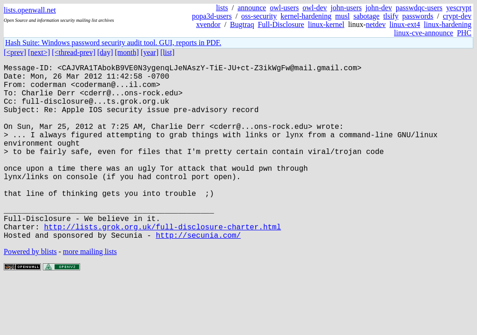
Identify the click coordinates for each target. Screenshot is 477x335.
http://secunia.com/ (198, 274)
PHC (464, 33)
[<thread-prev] (73, 52)
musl (342, 16)
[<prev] (15, 52)
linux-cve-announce (423, 33)
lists (222, 8)
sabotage (367, 16)
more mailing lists (90, 291)
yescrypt (458, 8)
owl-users (284, 8)
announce (252, 8)
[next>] (39, 52)
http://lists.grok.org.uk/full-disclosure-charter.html (162, 264)
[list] (167, 52)
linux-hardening (447, 24)
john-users (346, 8)
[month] (127, 52)
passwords (418, 16)
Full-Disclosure (281, 24)
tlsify (391, 16)
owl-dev (314, 8)
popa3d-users (212, 16)
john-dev (379, 8)
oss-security (259, 16)
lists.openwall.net (30, 10)
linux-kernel (326, 24)
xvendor (208, 24)
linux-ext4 (404, 24)
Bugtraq (242, 24)
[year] (149, 52)
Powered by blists (30, 291)
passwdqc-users (418, 8)
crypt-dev (457, 16)
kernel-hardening (305, 16)
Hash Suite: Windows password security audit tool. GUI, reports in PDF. (113, 43)
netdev (376, 24)
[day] (105, 52)
